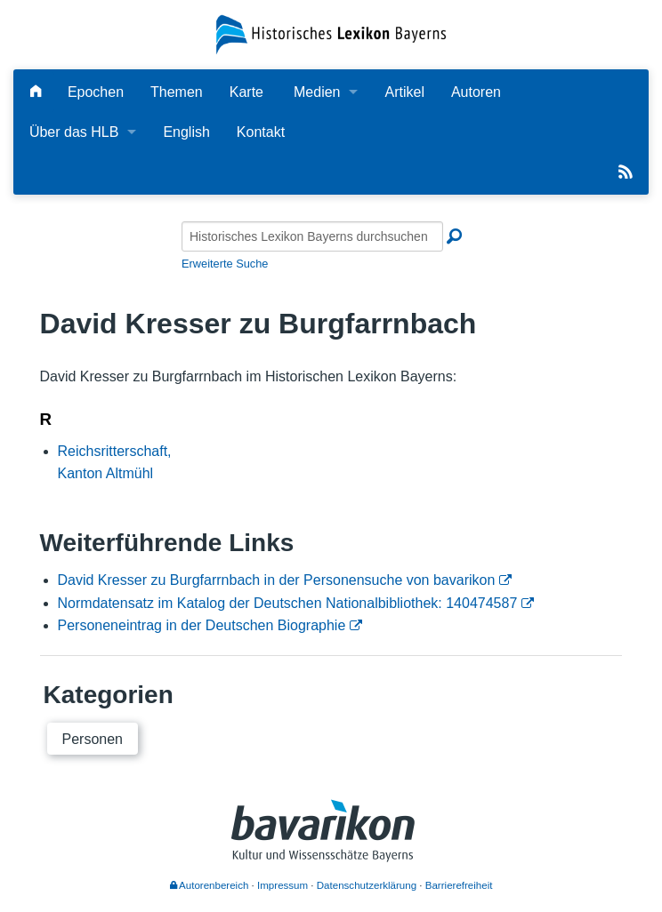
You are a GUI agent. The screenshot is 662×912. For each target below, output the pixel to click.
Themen (176, 92)
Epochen (96, 92)
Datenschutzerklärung (366, 885)
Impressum (282, 885)
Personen (93, 739)
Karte (246, 92)
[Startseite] (331, 33)
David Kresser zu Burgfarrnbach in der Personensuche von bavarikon (277, 580)
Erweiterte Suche (225, 263)
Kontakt (261, 132)
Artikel (404, 92)
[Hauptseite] (35, 92)
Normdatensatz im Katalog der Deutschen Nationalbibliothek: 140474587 (288, 603)
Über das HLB (74, 132)
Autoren (476, 92)
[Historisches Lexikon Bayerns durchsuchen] (312, 236)
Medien (317, 92)
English (186, 132)
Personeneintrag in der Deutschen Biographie (202, 625)
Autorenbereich (209, 885)
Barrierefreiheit (459, 885)
